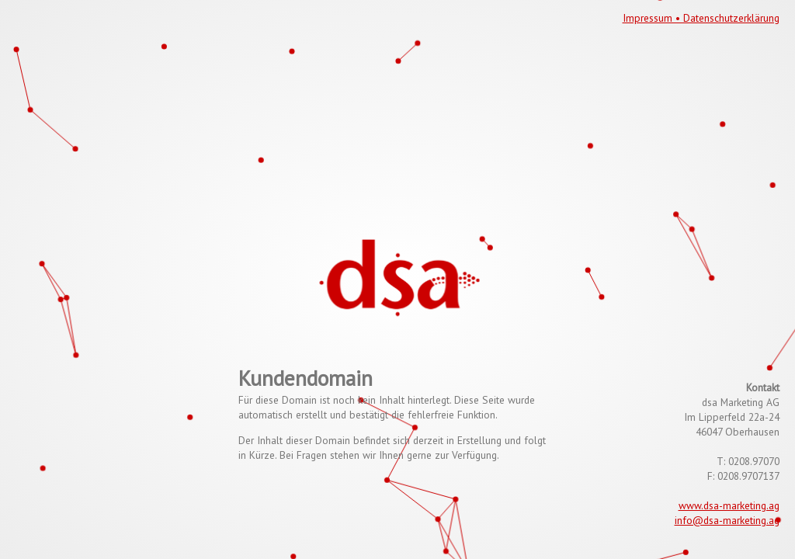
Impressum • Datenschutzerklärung (701, 18)
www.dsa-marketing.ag (729, 505)
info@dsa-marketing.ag (727, 520)
